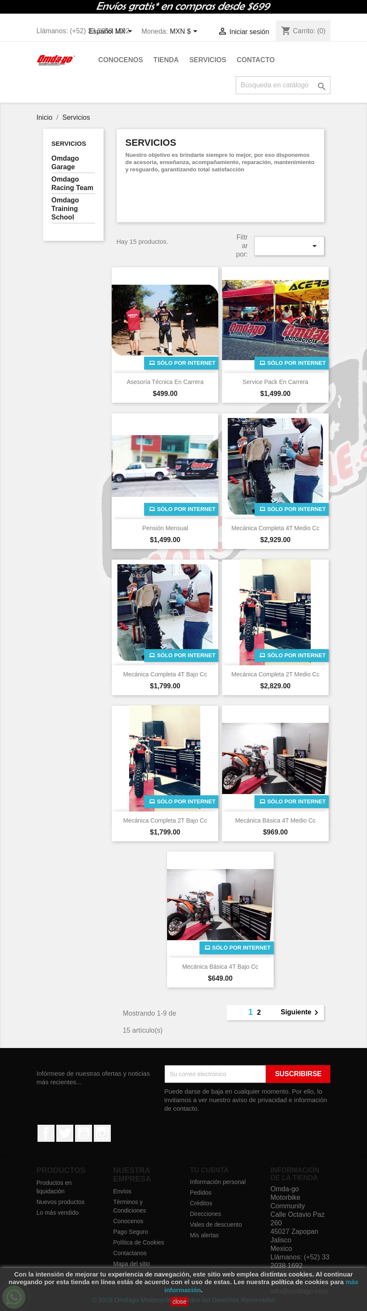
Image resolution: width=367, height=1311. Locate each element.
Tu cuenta (209, 1170)
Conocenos (120, 60)
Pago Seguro (130, 1231)
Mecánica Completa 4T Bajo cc (165, 674)
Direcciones (205, 1213)
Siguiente (300, 1013)
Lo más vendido (58, 1212)
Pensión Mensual (165, 528)
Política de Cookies (139, 1242)
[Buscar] (283, 85)
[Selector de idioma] (112, 32)
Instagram (102, 1133)
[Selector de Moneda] (185, 32)
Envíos (122, 1191)
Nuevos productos (61, 1201)
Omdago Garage (65, 162)
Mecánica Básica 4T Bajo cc (220, 966)
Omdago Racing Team (72, 183)
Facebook (46, 1133)
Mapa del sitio (131, 1263)
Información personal (218, 1181)
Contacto (256, 60)
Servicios (207, 60)
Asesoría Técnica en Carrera (165, 381)
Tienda (166, 60)
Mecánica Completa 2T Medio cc (275, 674)
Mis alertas (204, 1235)
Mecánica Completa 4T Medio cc (275, 528)
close (180, 1301)
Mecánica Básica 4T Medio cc (275, 820)
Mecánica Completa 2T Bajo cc (165, 820)
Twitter (64, 1133)
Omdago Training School (65, 208)
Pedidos (201, 1192)
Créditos (201, 1203)
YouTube (83, 1133)
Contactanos (130, 1253)
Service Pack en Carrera (275, 381)
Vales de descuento (216, 1224)
